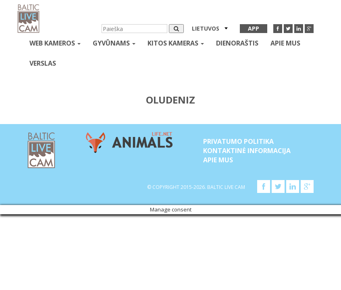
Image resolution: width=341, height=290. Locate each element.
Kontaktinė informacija (247, 150)
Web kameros (55, 43)
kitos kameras (176, 43)
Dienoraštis (237, 43)
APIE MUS (285, 43)
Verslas (42, 63)
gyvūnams (114, 43)
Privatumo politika (238, 141)
